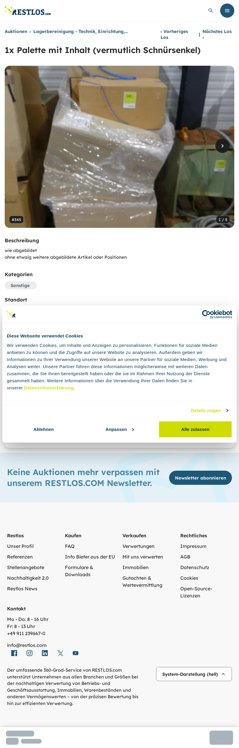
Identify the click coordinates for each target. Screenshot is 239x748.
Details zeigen (206, 410)
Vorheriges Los (174, 34)
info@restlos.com (27, 645)
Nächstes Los (217, 34)
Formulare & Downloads (79, 570)
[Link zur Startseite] (28, 10)
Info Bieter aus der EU (90, 557)
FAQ (70, 546)
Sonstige (20, 285)
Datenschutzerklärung (49, 387)
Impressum (193, 546)
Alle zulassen (195, 428)
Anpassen (119, 428)
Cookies (189, 578)
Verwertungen (138, 546)
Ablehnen (43, 428)
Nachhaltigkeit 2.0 (28, 578)
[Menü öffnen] (227, 11)
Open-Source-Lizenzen (196, 592)
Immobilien (135, 567)
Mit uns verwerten (142, 557)
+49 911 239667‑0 (26, 633)
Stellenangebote (25, 567)
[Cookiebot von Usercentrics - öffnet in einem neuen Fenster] (206, 314)
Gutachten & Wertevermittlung (142, 581)
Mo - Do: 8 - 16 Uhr (27, 619)
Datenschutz (194, 567)
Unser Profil (20, 546)
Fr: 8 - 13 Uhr (21, 626)
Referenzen (20, 557)
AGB (185, 557)
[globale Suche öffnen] (211, 11)
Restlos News (22, 589)
